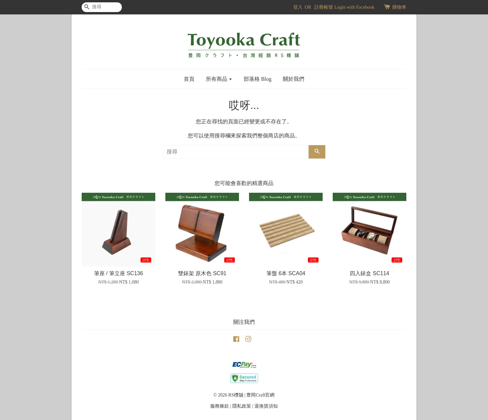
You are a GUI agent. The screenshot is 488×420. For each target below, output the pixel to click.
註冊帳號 (323, 7)
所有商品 (219, 79)
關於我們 (293, 79)
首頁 (189, 79)
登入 (298, 7)
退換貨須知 (266, 406)
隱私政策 (241, 406)
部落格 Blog (257, 79)
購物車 (399, 7)
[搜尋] (102, 7)
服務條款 (219, 406)
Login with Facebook (354, 7)
